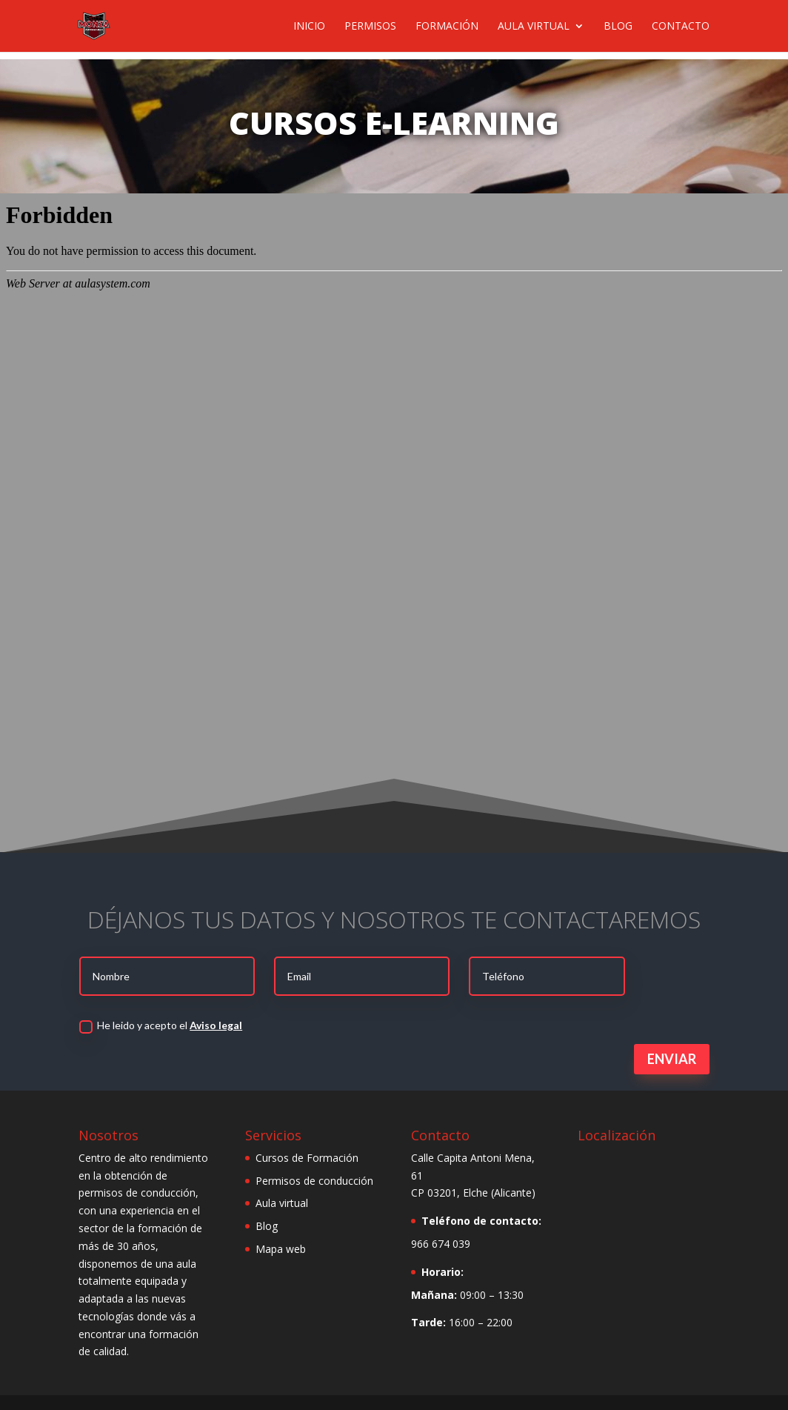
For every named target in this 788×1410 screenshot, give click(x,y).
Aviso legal (216, 1025)
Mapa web (281, 1249)
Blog (618, 27)
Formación (446, 27)
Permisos (370, 27)
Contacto (680, 27)
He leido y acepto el (160, 1026)
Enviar (671, 1059)
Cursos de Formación (307, 1158)
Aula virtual (534, 27)
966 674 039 (440, 1244)
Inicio (309, 27)
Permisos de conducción (314, 1181)
